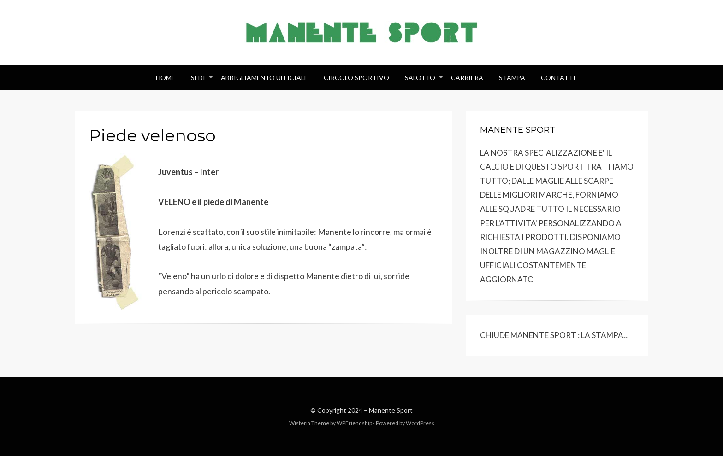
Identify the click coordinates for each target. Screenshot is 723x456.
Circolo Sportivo (356, 78)
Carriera (467, 78)
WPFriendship (354, 423)
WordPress (420, 423)
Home (165, 78)
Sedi (198, 78)
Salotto (420, 78)
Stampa (512, 78)
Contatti (558, 78)
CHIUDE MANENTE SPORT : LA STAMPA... (554, 335)
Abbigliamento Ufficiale (264, 78)
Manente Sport (391, 410)
